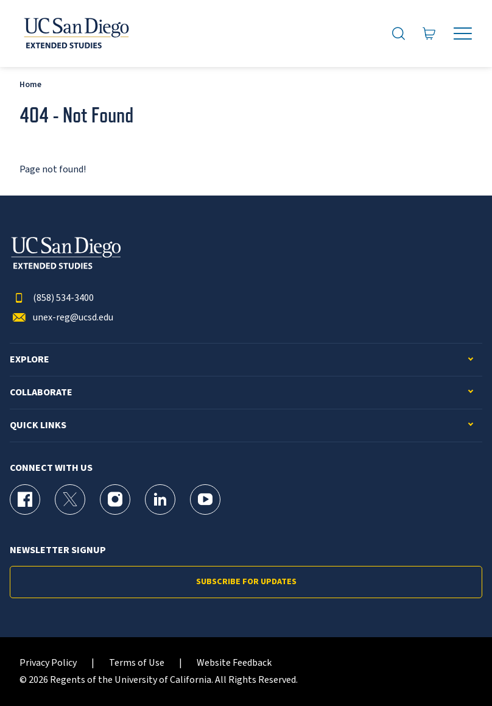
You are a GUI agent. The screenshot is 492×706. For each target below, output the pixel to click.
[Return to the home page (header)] (75, 33)
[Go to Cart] (429, 34)
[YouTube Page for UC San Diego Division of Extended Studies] (205, 499)
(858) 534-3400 (52, 298)
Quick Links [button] (38, 425)
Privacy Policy (48, 663)
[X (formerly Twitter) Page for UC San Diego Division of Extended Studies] (70, 499)
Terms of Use (136, 663)
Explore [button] (29, 359)
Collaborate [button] (41, 392)
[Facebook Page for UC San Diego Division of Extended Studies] (25, 499)
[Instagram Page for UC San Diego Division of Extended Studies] (115, 499)
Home (30, 84)
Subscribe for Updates (246, 582)
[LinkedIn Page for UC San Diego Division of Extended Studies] (160, 499)
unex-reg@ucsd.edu (61, 317)
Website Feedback (234, 663)
